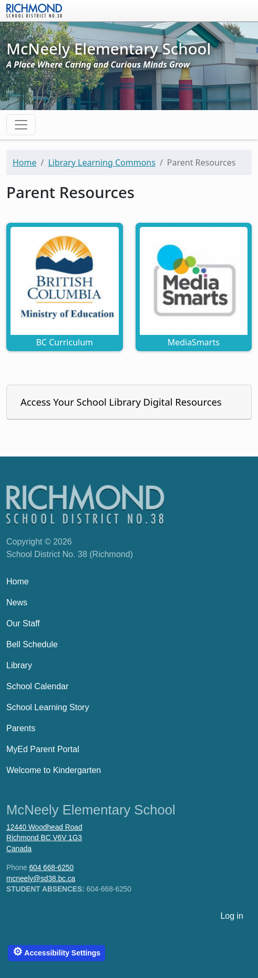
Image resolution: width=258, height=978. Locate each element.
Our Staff (23, 623)
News (16, 602)
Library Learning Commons (101, 162)
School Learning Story (47, 707)
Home (25, 162)
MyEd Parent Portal (42, 749)
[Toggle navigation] (21, 124)
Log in (231, 915)
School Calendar (37, 686)
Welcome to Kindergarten (53, 770)
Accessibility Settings (56, 952)
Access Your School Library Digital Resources (121, 401)
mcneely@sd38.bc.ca (40, 879)
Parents (20, 728)
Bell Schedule (32, 644)
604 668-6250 (51, 868)
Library (19, 665)
